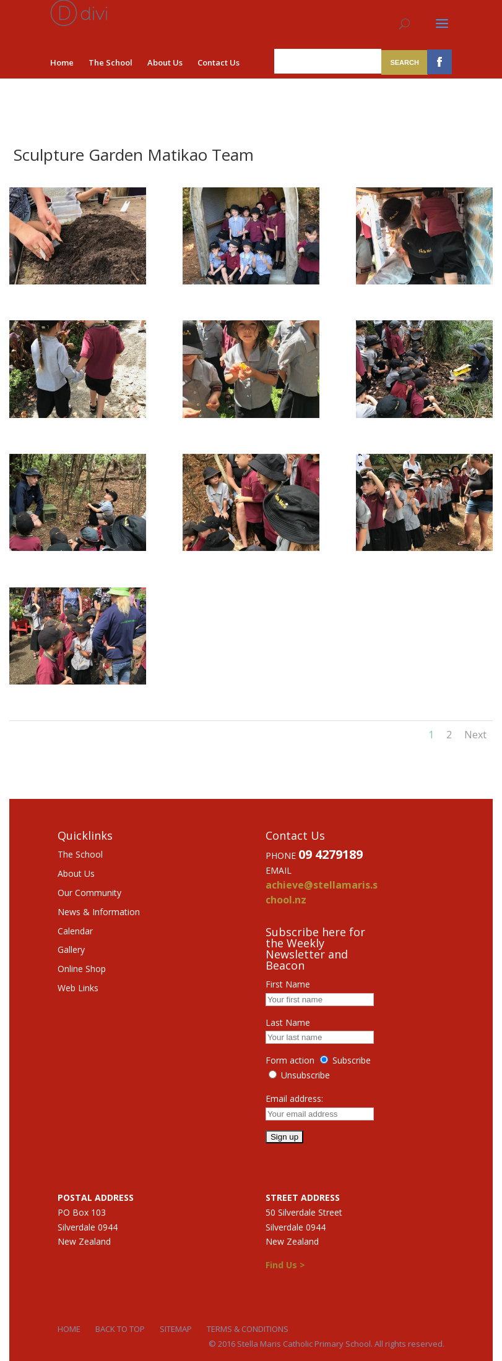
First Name (288, 984)
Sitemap (176, 1328)
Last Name (288, 1022)
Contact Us (218, 62)
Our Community (89, 892)
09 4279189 (330, 854)
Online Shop (82, 969)
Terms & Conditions (247, 1328)
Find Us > (285, 1265)
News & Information (99, 912)
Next (475, 734)
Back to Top (120, 1328)
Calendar (75, 931)
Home (62, 62)
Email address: (294, 1098)
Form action (290, 1060)
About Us (165, 62)
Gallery (71, 949)
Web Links (78, 988)
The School (110, 62)
